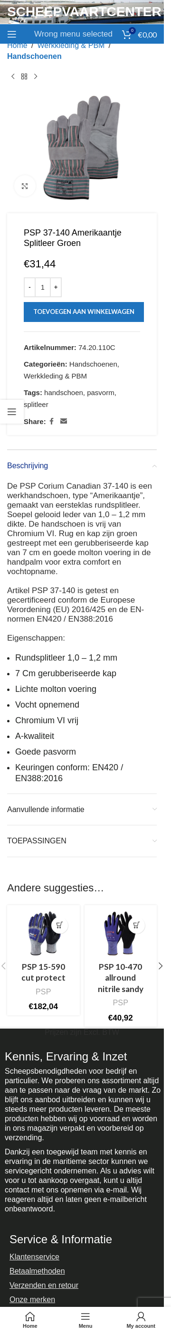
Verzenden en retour (44, 1285)
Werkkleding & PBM (70, 45)
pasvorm (100, 392)
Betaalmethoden (37, 1271)
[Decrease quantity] (30, 287)
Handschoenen (34, 56)
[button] (160, 965)
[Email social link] (63, 421)
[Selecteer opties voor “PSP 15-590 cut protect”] (59, 925)
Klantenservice (34, 1257)
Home (17, 45)
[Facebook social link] (51, 421)
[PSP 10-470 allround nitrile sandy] (120, 933)
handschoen (63, 392)
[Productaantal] (43, 287)
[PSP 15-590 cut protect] (43, 933)
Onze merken (32, 1299)
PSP (43, 991)
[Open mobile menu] (11, 34)
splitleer (36, 404)
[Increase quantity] (56, 287)
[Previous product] (13, 76)
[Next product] (35, 76)
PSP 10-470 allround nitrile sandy (120, 978)
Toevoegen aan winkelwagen (83, 311)
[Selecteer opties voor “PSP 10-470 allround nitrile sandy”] (136, 925)
